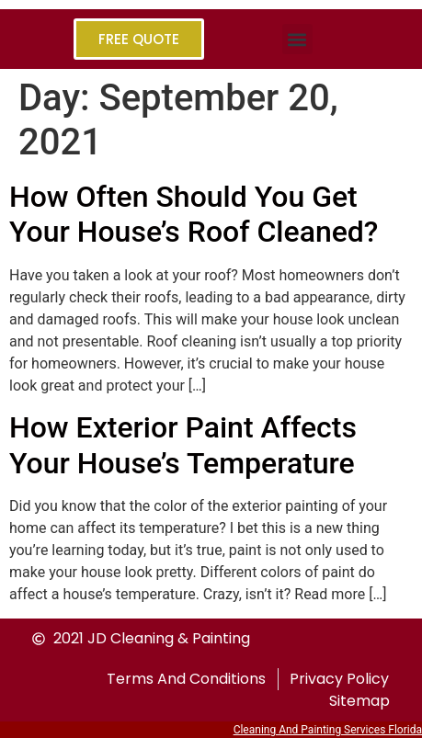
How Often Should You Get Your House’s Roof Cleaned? (193, 214)
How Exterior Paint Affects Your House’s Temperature (183, 445)
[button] (297, 39)
